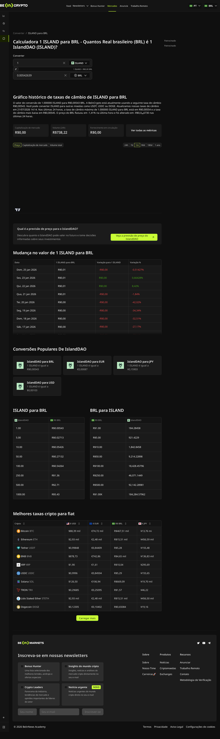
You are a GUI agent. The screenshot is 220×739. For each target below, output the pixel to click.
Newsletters (81, 5)
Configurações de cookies (200, 726)
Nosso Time (149, 668)
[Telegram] (209, 643)
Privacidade (161, 726)
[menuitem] (4, 15)
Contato (184, 674)
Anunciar (185, 662)
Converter (18, 33)
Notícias (164, 662)
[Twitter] (198, 643)
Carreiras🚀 (149, 674)
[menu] (4, 27)
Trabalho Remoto (190, 668)
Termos (147, 726)
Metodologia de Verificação (195, 680)
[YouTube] (204, 643)
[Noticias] (14, 5)
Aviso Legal (176, 726)
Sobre (145, 662)
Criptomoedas (168, 668)
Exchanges (166, 674)
